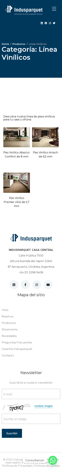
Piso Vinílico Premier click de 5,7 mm (16, 202)
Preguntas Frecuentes (17, 342)
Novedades (9, 336)
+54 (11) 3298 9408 (31, 272)
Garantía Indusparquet (17, 349)
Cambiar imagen (43, 405)
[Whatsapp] (52, 460)
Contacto (8, 355)
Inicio (5, 310)
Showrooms (9, 329)
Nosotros (7, 316)
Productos (9, 323)
